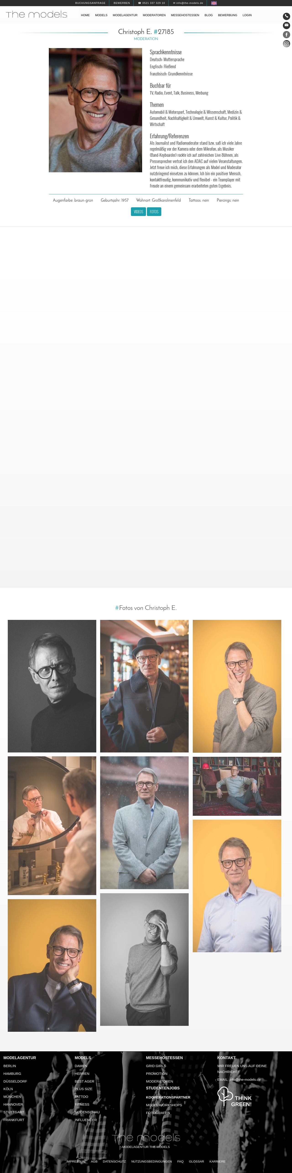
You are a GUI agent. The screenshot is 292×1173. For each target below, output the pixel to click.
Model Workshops (164, 1105)
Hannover (13, 1104)
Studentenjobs (163, 1088)
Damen (81, 1066)
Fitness (82, 1104)
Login (247, 15)
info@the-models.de (245, 1079)
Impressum (76, 1161)
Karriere (217, 1161)
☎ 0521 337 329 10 (151, 3)
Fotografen (158, 1113)
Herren (82, 1073)
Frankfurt (13, 1120)
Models (101, 15)
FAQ (180, 1161)
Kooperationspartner (168, 1097)
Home (85, 15)
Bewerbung (227, 15)
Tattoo (81, 1097)
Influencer (86, 1120)
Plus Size (84, 1089)
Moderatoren (154, 15)
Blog (209, 15)
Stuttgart (13, 1112)
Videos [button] (138, 211)
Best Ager (84, 1081)
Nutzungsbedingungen (151, 1161)
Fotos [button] (154, 211)
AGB (94, 1161)
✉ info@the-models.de (188, 3)
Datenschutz (114, 1161)
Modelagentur (125, 15)
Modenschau (87, 1112)
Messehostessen (185, 15)
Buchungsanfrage (90, 3)
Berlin (9, 1066)
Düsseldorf (15, 1081)
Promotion (156, 1073)
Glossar (196, 1161)
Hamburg (12, 1073)
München (12, 1097)
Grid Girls (156, 1066)
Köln (8, 1089)
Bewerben (122, 3)
